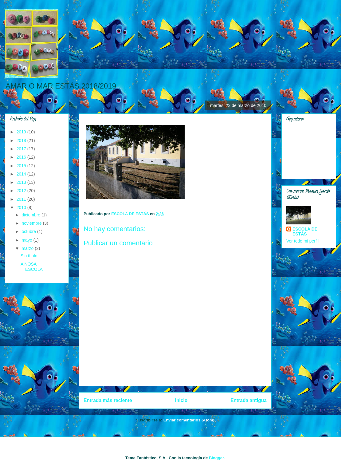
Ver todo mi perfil (302, 241)
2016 (22, 157)
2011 (22, 199)
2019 (22, 131)
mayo (27, 240)
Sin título (29, 255)
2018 (22, 140)
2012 (22, 190)
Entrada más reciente (108, 400)
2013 (22, 182)
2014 (22, 174)
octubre (29, 231)
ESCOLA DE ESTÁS (304, 231)
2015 (22, 165)
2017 (22, 148)
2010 (22, 207)
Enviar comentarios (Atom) (188, 420)
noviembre (32, 223)
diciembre (31, 214)
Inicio (181, 400)
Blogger (216, 458)
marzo (28, 248)
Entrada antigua (248, 400)
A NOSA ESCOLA (32, 267)
